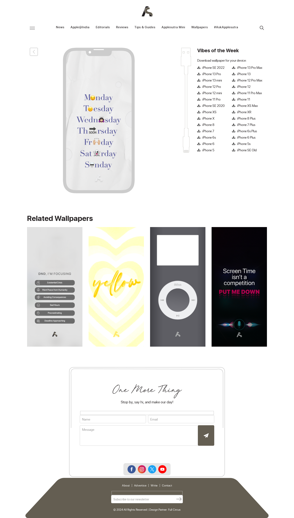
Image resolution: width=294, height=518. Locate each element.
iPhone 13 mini (212, 80)
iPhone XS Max (247, 105)
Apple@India (80, 27)
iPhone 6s (209, 137)
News (60, 27)
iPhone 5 (208, 150)
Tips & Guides (144, 27)
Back (34, 52)
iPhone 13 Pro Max (249, 67)
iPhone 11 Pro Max (249, 93)
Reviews (122, 27)
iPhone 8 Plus (246, 118)
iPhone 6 (208, 143)
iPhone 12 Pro (211, 86)
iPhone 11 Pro (211, 99)
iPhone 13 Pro (211, 74)
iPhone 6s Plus (247, 131)
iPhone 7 (208, 131)
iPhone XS (209, 112)
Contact (167, 485)
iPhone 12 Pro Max (249, 80)
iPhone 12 (244, 86)
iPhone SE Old (247, 150)
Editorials (103, 27)
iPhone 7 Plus (246, 124)
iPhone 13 (244, 74)
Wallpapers (199, 27)
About (126, 485)
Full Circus (174, 509)
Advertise (140, 485)
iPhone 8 (208, 124)
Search (262, 28)
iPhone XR (244, 112)
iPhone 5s (244, 143)
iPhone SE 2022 (213, 67)
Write (154, 485)
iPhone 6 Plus (246, 137)
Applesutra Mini (173, 27)
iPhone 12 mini (212, 93)
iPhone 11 (243, 99)
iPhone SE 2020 (213, 105)
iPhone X (208, 118)
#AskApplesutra (226, 27)
